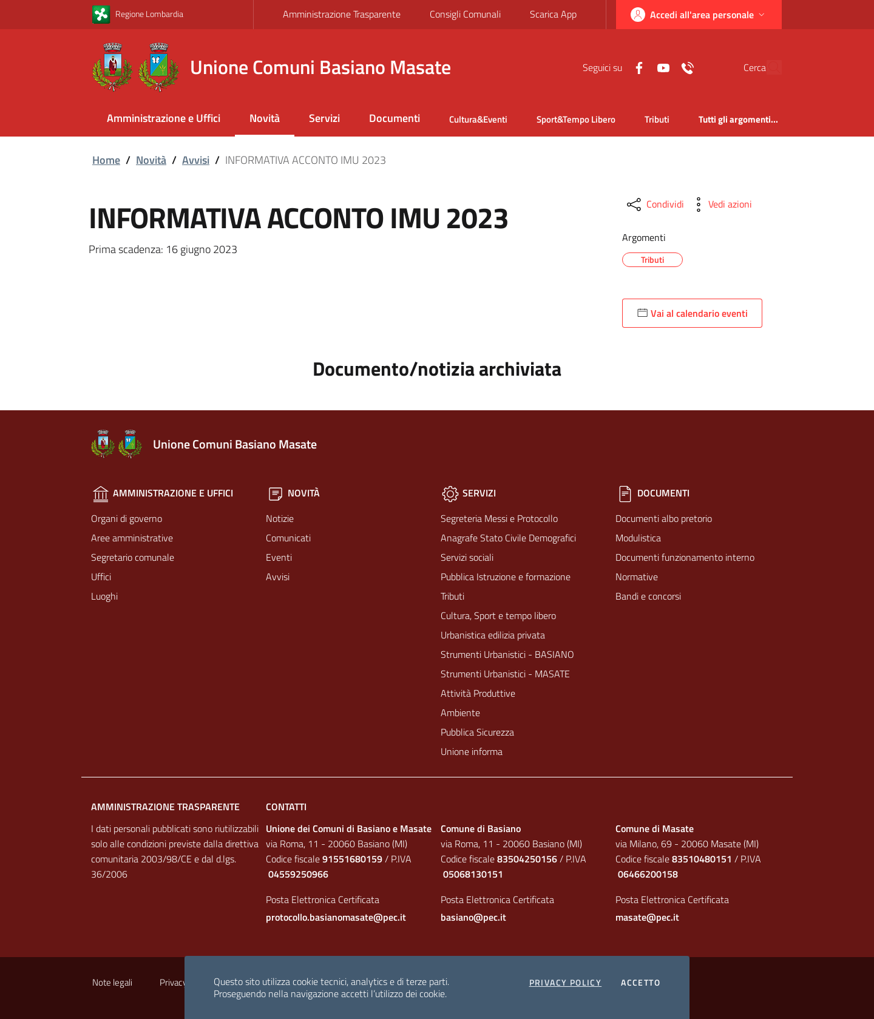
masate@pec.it (647, 917)
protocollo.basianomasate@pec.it (336, 917)
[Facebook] (611, 66)
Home (106, 160)
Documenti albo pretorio (663, 518)
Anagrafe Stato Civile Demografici (508, 537)
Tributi (657, 119)
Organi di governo (126, 518)
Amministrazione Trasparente (342, 14)
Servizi (324, 118)
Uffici (101, 576)
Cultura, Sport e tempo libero (498, 615)
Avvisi (195, 160)
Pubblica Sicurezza (477, 732)
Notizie (280, 518)
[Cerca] (767, 67)
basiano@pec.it (473, 917)
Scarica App (553, 14)
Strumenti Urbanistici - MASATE (505, 673)
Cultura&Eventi (478, 119)
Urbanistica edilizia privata (493, 635)
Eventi (279, 557)
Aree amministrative (132, 537)
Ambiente (460, 712)
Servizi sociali (467, 557)
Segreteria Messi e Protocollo (499, 518)
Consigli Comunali (465, 14)
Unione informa (472, 751)
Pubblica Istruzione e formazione (506, 576)
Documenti (394, 118)
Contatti (286, 806)
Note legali (112, 982)
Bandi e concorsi (648, 596)
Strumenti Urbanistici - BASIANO (507, 654)
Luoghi (104, 596)
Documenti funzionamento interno (684, 557)
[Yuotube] (635, 66)
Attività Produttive (478, 693)
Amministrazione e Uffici (163, 118)
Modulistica (638, 537)
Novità (264, 118)
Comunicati (288, 537)
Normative (636, 576)
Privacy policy (565, 982)
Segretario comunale (132, 557)
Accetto (640, 982)
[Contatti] (660, 66)
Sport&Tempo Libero (576, 119)
